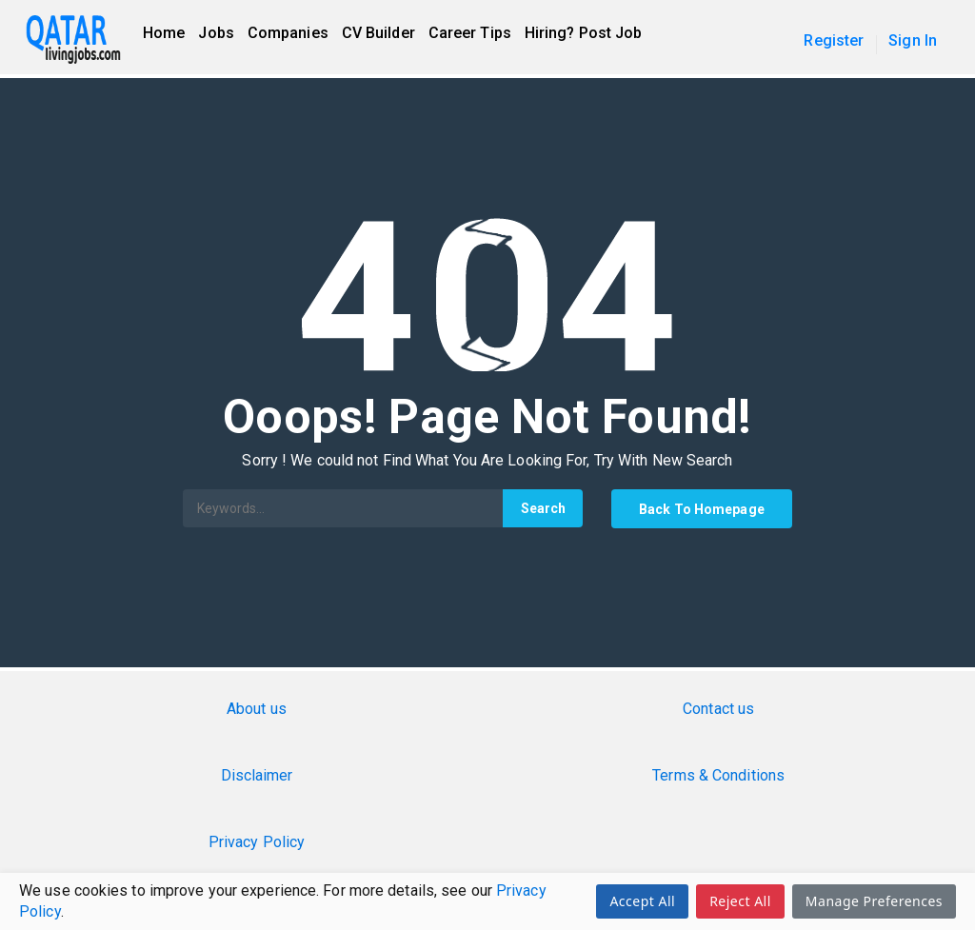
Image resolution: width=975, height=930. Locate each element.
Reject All (740, 901)
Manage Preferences (874, 901)
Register (834, 40)
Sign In (912, 40)
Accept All (642, 901)
